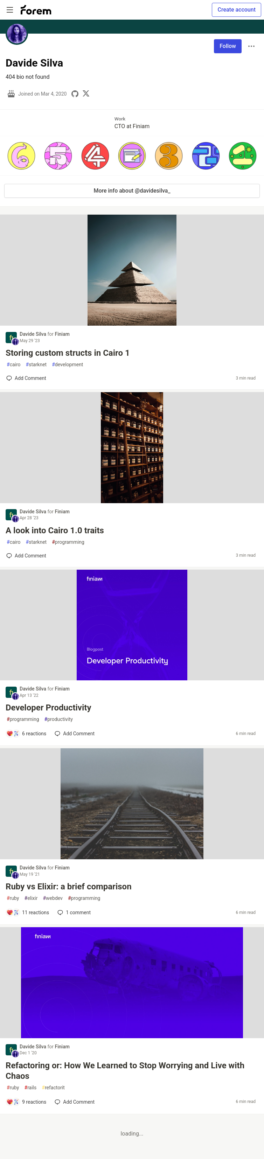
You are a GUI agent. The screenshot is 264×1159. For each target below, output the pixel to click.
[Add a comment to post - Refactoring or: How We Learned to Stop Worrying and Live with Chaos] (26, 1102)
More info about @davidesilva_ (131, 190)
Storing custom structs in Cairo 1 (68, 353)
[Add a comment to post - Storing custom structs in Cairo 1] (26, 378)
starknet (36, 364)
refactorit (53, 1087)
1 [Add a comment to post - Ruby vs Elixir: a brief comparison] (73, 912)
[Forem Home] (36, 10)
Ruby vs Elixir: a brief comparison (69, 886)
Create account (236, 9)
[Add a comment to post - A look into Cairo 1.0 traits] (26, 555)
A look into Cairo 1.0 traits (55, 530)
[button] (21, 156)
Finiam (62, 334)
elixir (31, 898)
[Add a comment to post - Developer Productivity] (26, 733)
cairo (14, 364)
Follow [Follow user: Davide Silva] (228, 46)
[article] (132, 323)
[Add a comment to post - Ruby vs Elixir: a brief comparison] (27, 912)
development (67, 364)
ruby (13, 898)
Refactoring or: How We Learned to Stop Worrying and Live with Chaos (125, 1071)
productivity (58, 719)
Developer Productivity (48, 708)
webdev (52, 898)
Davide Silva (33, 334)
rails (31, 1087)
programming (68, 542)
